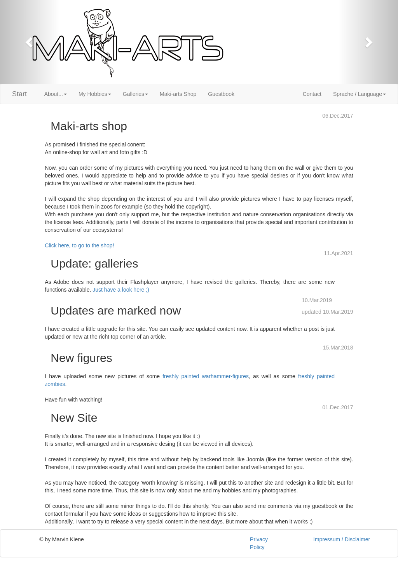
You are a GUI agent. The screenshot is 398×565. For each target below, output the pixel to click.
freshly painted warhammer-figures (205, 376)
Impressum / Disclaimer (341, 539)
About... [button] (55, 94)
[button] (30, 42)
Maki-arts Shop (178, 94)
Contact (312, 94)
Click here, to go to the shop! (79, 245)
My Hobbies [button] (95, 94)
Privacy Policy (259, 543)
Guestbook (221, 94)
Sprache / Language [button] (359, 94)
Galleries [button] (135, 94)
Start (19, 94)
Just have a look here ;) (121, 290)
